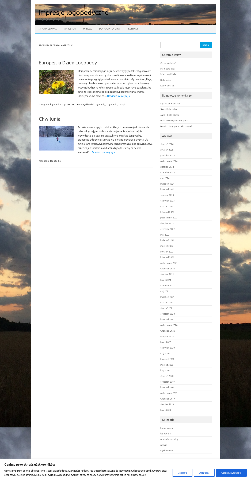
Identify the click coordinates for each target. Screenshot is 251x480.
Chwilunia (49, 119)
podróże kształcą (169, 439)
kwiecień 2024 (167, 183)
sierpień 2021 (167, 274)
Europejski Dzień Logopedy (68, 62)
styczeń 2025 (166, 150)
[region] (125, 469)
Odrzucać (204, 472)
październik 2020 (168, 325)
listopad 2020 (167, 319)
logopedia (55, 104)
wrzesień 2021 (167, 268)
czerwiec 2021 (167, 285)
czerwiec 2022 (167, 229)
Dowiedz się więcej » (118, 96)
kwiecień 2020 (167, 359)
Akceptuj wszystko (231, 472)
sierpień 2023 (167, 195)
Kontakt (133, 29)
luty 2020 (164, 370)
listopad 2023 (167, 189)
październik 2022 (168, 217)
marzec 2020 (166, 365)
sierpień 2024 (167, 167)
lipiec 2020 (165, 342)
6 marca (71, 104)
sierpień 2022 (167, 223)
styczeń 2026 (166, 144)
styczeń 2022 (166, 251)
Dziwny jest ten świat (177, 120)
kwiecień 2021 (167, 297)
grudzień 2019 (167, 381)
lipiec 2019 (165, 410)
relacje (163, 445)
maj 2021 (164, 291)
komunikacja (166, 428)
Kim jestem (70, 29)
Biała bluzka (173, 115)
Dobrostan (165, 80)
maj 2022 (164, 234)
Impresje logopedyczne (74, 12)
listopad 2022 (167, 212)
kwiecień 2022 (167, 240)
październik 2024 (168, 161)
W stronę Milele (168, 74)
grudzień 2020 (167, 314)
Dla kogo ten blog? (110, 29)
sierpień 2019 (167, 404)
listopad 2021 (167, 257)
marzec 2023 (166, 206)
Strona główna (48, 29)
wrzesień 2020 (167, 330)
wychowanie (166, 450)
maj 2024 (164, 178)
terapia (122, 104)
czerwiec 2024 (167, 172)
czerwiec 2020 (167, 347)
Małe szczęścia (168, 68)
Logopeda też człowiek (180, 126)
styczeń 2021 (166, 308)
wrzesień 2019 (167, 398)
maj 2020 (164, 353)
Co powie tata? (168, 63)
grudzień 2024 (167, 155)
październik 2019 (168, 393)
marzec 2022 (166, 246)
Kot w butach (167, 85)
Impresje (87, 29)
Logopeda (112, 104)
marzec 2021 (166, 302)
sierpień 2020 (167, 336)
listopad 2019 (167, 387)
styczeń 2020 (166, 376)
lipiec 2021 (165, 280)
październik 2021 (168, 263)
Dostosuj (182, 472)
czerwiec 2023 (167, 200)
